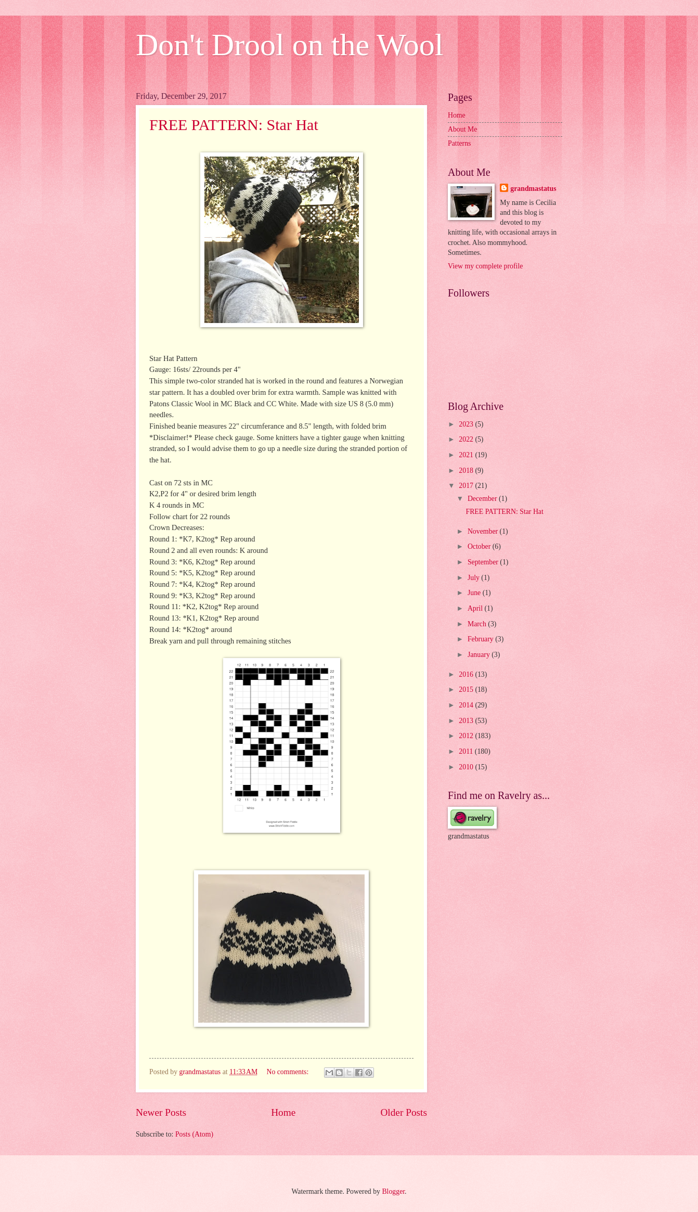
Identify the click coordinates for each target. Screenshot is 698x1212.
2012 (467, 736)
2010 (467, 767)
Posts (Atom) (194, 1134)
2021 (467, 455)
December (483, 498)
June (475, 593)
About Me (462, 129)
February (481, 639)
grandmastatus (533, 188)
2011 (467, 751)
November (484, 531)
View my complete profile (485, 266)
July (474, 578)
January (480, 655)
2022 (467, 439)
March (478, 624)
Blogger (393, 1191)
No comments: (288, 1072)
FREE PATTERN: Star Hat (233, 124)
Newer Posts (161, 1112)
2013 (467, 721)
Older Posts (403, 1112)
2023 (467, 424)
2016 (467, 674)
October (480, 546)
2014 (467, 705)
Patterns (459, 143)
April (476, 608)
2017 (467, 485)
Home (283, 1112)
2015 (467, 689)
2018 (467, 470)
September (484, 562)
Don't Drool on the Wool (290, 45)
